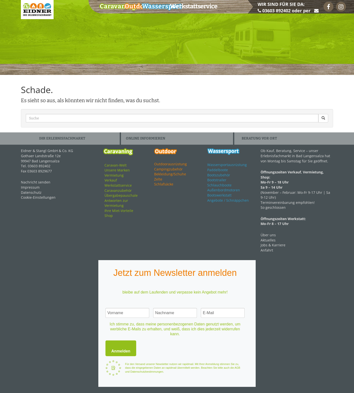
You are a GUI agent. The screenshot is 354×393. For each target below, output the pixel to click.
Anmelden (120, 351)
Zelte (158, 179)
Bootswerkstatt (219, 195)
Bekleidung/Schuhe (170, 174)
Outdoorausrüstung (170, 164)
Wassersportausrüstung (227, 164)
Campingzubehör (168, 169)
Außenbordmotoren (223, 190)
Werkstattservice (118, 185)
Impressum (30, 187)
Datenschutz (31, 192)
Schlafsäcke (163, 184)
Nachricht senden (35, 182)
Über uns (268, 235)
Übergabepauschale (121, 195)
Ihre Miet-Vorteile (118, 210)
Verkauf (110, 180)
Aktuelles (268, 240)
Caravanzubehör (118, 190)
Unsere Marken (117, 170)
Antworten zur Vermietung (116, 203)
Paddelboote (217, 170)
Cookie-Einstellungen (38, 197)
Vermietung (114, 175)
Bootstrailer (216, 180)
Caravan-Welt (115, 165)
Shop (108, 215)
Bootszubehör (218, 175)
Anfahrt (267, 250)
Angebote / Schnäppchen (228, 200)
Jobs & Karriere (273, 245)
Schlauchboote (219, 185)
